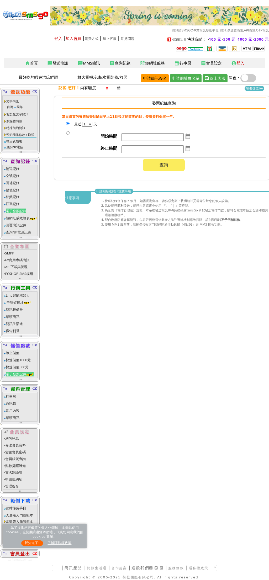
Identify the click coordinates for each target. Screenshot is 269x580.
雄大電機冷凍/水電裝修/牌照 (102, 77)
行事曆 (182, 63)
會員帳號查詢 (15, 458)
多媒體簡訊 (14, 121)
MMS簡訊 (89, 63)
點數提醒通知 (15, 465)
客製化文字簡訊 (17, 114)
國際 (20, 107)
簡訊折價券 (14, 309)
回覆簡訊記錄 (16, 225)
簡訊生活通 (14, 323)
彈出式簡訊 (14, 141)
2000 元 (261, 39)
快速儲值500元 (17, 367)
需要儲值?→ (254, 88)
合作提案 (119, 568)
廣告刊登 (12, 330)
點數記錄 (12, 196)
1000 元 (245, 39)
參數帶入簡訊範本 (19, 521)
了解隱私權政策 (59, 543)
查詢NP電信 (14, 147)
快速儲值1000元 (18, 360)
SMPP (9, 253)
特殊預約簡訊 (15, 128)
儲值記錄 (12, 190)
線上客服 (110, 39)
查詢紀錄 (119, 63)
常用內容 (12, 410)
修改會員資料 (15, 445)
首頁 (31, 63)
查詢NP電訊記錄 (18, 232)
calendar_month (188, 136)
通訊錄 (11, 403)
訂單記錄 (12, 203)
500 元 (229, 39)
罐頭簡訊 (12, 316)
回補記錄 (12, 182)
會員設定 (211, 63)
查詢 (164, 165)
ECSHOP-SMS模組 (19, 273)
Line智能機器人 (18, 295)
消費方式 (91, 39)
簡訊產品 (73, 568)
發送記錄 (12, 168)
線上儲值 (12, 352)
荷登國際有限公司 (138, 577)
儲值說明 (179, 39)
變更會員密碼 (15, 452)
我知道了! (32, 543)
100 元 (215, 39)
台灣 (10, 107)
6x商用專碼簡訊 (17, 260)
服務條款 (176, 568)
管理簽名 (12, 486)
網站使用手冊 (16, 508)
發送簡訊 (57, 63)
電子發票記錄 (16, 211)
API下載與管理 (16, 266)
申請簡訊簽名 (155, 78)
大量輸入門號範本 (19, 515)
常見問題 (127, 39)
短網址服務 (152, 63)
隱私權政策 (198, 568)
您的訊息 (12, 438)
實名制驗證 (13, 472)
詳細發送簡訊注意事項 (114, 191)
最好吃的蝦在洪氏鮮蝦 (38, 77)
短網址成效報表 (21, 218)
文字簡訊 (12, 101)
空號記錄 (12, 175)
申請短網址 (15, 302)
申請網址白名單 (185, 78)
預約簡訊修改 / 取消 (20, 134)
